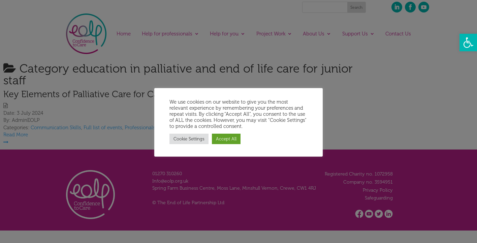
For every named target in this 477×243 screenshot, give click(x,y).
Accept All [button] (226, 138)
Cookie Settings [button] (188, 138)
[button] (468, 42)
